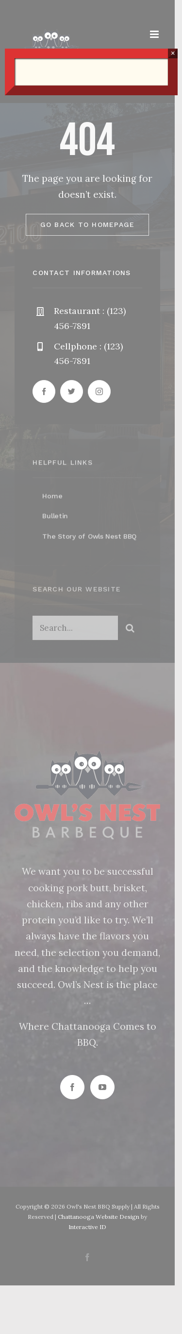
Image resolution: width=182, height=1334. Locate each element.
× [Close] (173, 53)
